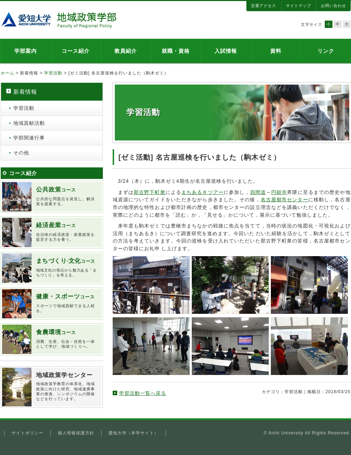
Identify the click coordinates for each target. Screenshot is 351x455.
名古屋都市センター (284, 199)
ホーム (7, 73)
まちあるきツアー (202, 192)
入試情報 (226, 51)
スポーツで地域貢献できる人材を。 (66, 303)
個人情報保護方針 (76, 433)
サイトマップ (298, 5)
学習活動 (53, 73)
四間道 (258, 192)
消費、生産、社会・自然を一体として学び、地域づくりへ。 (66, 338)
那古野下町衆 (150, 192)
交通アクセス (263, 5)
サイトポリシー (27, 433)
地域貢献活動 (29, 123)
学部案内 (25, 51)
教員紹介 (125, 51)
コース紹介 (76, 51)
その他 (21, 153)
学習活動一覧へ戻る (142, 393)
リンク (325, 51)
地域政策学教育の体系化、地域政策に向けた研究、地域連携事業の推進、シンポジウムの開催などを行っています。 (66, 386)
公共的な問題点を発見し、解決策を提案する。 (66, 196)
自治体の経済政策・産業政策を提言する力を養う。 (66, 231)
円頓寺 (279, 192)
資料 (275, 51)
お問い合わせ (333, 5)
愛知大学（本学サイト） (133, 433)
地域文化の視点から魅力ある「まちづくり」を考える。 (66, 267)
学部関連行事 (29, 137)
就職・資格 (176, 51)
